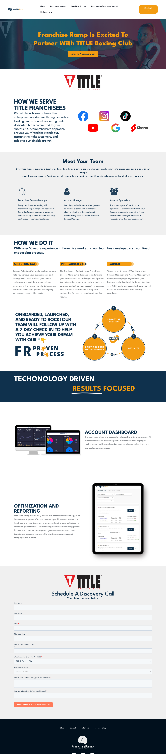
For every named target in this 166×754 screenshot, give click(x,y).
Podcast (72, 729)
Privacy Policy (100, 729)
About (42, 7)
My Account (46, 12)
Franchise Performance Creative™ (104, 7)
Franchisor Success (58, 7)
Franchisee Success (78, 7)
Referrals (85, 729)
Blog (62, 729)
